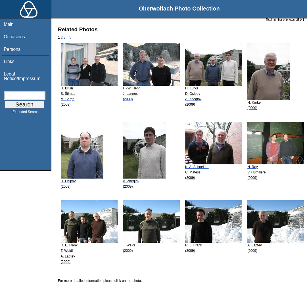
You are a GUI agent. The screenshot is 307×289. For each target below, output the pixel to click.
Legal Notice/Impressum (22, 76)
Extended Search (25, 113)
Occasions (14, 36)
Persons (12, 49)
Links (9, 61)
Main (9, 24)
